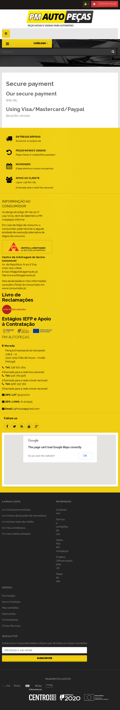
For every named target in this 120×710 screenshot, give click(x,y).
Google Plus (36, 426)
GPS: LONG (10, 401)
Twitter (14, 426)
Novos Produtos (11, 601)
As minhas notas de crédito (18, 521)
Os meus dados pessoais (16, 533)
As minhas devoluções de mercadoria (24, 515)
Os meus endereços (13, 527)
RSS (22, 426)
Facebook (7, 426)
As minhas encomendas (16, 509)
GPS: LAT (9, 394)
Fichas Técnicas (11, 625)
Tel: (6, 367)
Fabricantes (9, 613)
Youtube (29, 426)
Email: (7, 408)
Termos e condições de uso (62, 526)
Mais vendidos (10, 607)
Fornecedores (10, 619)
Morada (8, 345)
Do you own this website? (41, 456)
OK (85, 455)
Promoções (8, 595)
